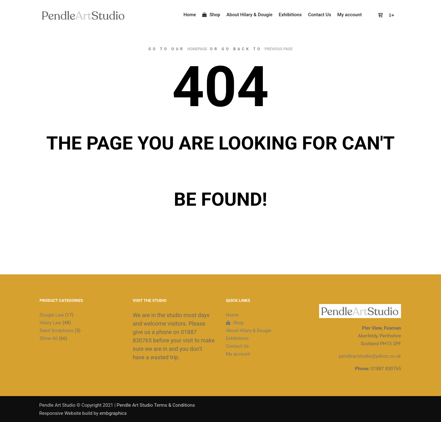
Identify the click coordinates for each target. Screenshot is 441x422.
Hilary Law (51, 323)
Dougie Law (52, 315)
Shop (235, 323)
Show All (49, 338)
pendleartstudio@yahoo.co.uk (370, 356)
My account (238, 354)
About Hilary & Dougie (249, 330)
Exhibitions (237, 338)
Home (232, 315)
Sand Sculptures (56, 330)
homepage (197, 49)
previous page (279, 49)
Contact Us (237, 346)
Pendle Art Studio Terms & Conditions (156, 405)
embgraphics (113, 413)
